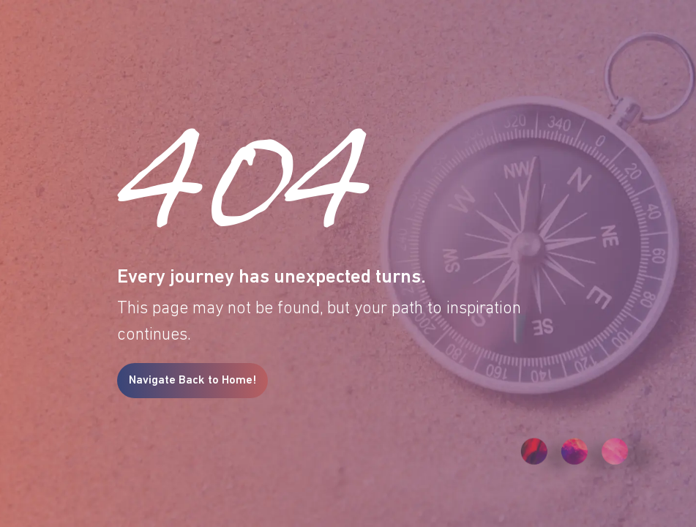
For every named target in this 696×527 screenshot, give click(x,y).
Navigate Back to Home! (192, 380)
